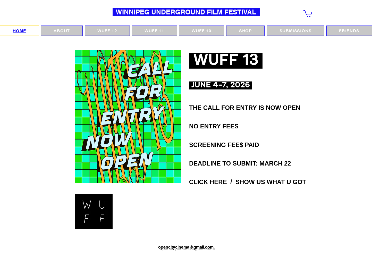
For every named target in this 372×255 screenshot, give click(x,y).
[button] (307, 13)
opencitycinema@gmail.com (186, 247)
